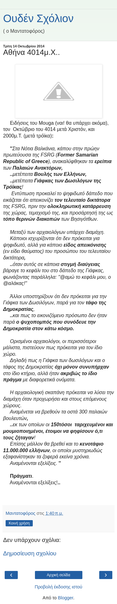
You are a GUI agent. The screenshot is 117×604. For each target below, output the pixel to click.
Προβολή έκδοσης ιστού (58, 586)
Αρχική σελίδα (58, 575)
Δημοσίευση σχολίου (29, 553)
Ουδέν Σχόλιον (38, 18)
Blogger (65, 597)
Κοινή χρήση (19, 523)
